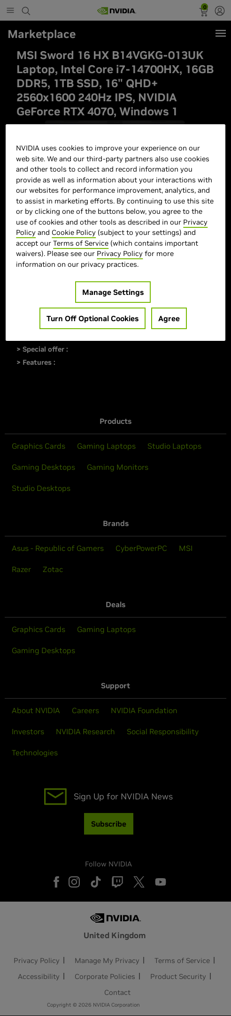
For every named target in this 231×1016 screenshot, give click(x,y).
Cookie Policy (74, 232)
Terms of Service (80, 242)
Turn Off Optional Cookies (92, 318)
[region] (115, 232)
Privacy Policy (120, 253)
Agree (169, 318)
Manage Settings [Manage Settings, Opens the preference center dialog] (113, 292)
